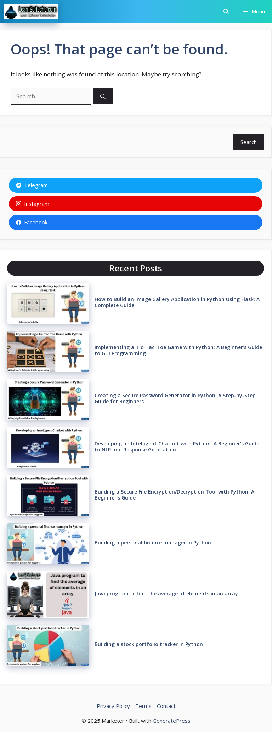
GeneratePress (172, 720)
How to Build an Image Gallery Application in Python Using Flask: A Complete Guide (177, 302)
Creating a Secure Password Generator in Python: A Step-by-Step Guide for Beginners (175, 398)
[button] (226, 11)
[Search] (103, 96)
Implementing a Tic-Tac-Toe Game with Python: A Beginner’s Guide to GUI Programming (178, 350)
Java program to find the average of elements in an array (166, 593)
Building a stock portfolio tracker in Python (149, 644)
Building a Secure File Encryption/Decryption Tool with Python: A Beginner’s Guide (174, 494)
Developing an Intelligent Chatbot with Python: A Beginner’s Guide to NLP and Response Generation (177, 446)
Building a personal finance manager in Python (153, 542)
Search (248, 141)
